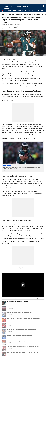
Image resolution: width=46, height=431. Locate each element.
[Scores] (14, 10)
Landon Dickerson (18, 230)
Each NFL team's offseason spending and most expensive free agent (23, 318)
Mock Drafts (37, 14)
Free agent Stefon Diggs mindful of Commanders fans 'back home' (23, 346)
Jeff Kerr (5, 22)
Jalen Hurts (16, 60)
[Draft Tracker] (35, 10)
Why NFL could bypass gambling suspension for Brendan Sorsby (22, 352)
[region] (23, 285)
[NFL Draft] (27, 10)
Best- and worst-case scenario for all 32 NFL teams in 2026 (21, 307)
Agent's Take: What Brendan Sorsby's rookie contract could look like (23, 324)
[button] (42, 10)
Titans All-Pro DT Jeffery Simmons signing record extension (21, 329)
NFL (13, 78)
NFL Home (4, 14)
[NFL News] (8, 10)
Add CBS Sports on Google (11, 27)
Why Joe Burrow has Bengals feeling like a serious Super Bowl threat (23, 341)
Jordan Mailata (6, 230)
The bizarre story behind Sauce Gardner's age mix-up (20, 335)
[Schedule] (20, 10)
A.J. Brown (37, 91)
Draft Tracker (18, 14)
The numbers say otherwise (10, 72)
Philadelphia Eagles (28, 74)
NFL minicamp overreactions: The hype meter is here (19, 312)
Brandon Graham (18, 99)
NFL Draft (11, 14)
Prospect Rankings (28, 14)
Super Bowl (31, 60)
